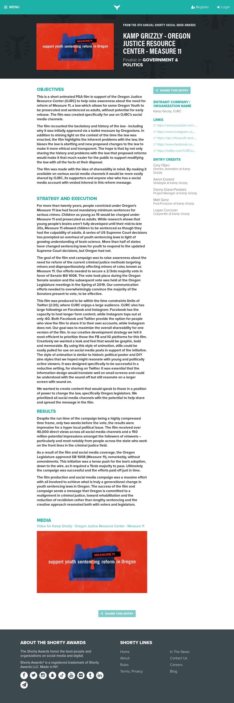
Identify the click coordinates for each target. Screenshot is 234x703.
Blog (173, 671)
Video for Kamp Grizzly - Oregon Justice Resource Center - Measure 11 (90, 526)
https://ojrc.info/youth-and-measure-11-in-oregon (188, 138)
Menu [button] (11, 7)
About (124, 658)
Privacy (137, 671)
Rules (124, 665)
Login (223, 7)
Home (125, 652)
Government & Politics (150, 62)
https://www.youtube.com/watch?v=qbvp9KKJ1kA (189, 125)
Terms (125, 671)
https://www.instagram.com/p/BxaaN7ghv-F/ (186, 132)
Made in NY (49, 667)
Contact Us (178, 658)
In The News (180, 652)
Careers (176, 665)
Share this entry (172, 90)
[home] (117, 7)
